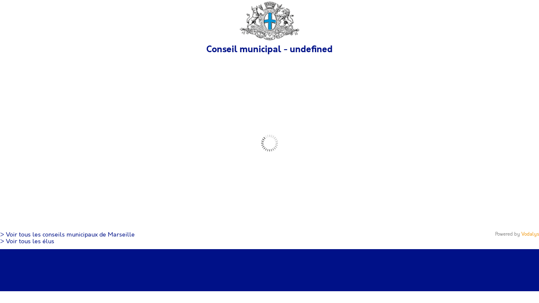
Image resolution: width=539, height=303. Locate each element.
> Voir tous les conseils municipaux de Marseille (67, 234)
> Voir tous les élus (27, 241)
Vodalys (530, 234)
